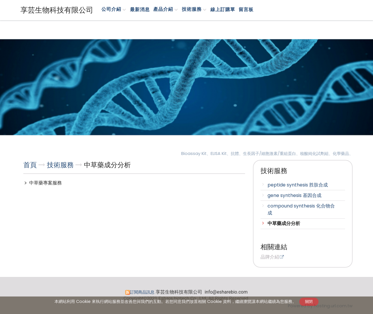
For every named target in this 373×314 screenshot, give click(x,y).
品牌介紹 (270, 257)
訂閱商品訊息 (142, 292)
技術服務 (61, 165)
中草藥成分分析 (284, 223)
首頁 (30, 165)
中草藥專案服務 (45, 182)
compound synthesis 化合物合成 (301, 209)
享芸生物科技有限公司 (56, 10)
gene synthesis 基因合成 (294, 195)
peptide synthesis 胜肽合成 (298, 185)
